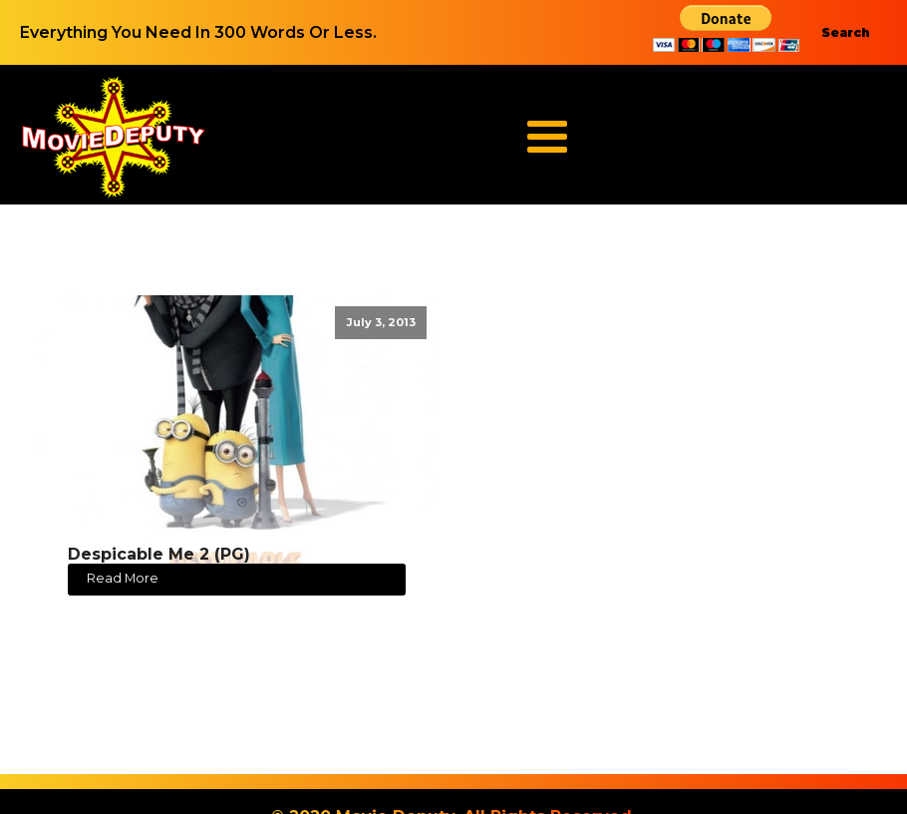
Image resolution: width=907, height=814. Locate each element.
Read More (122, 578)
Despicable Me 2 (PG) (159, 554)
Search (845, 32)
